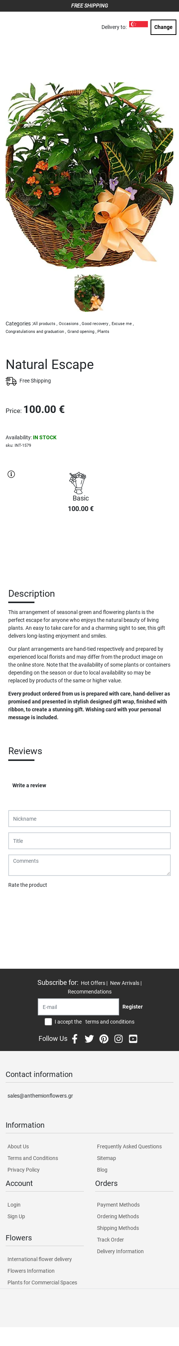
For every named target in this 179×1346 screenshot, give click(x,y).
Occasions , (70, 323)
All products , (45, 323)
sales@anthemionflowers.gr (40, 1096)
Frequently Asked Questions (129, 1146)
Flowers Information (31, 1271)
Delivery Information (120, 1251)
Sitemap (106, 1158)
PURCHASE (80, 546)
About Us (18, 1146)
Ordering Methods (118, 1216)
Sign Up (16, 1216)
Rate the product (27, 885)
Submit (20, 904)
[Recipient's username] (78, 1006)
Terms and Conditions (32, 1158)
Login (14, 1205)
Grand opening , (81, 331)
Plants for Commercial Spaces (42, 1282)
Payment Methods (118, 1205)
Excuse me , (123, 323)
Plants (103, 331)
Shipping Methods (118, 1228)
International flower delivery (39, 1259)
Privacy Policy (23, 1170)
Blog (102, 1170)
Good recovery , (96, 323)
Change (163, 27)
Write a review (29, 785)
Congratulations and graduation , (36, 331)
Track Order (110, 1240)
